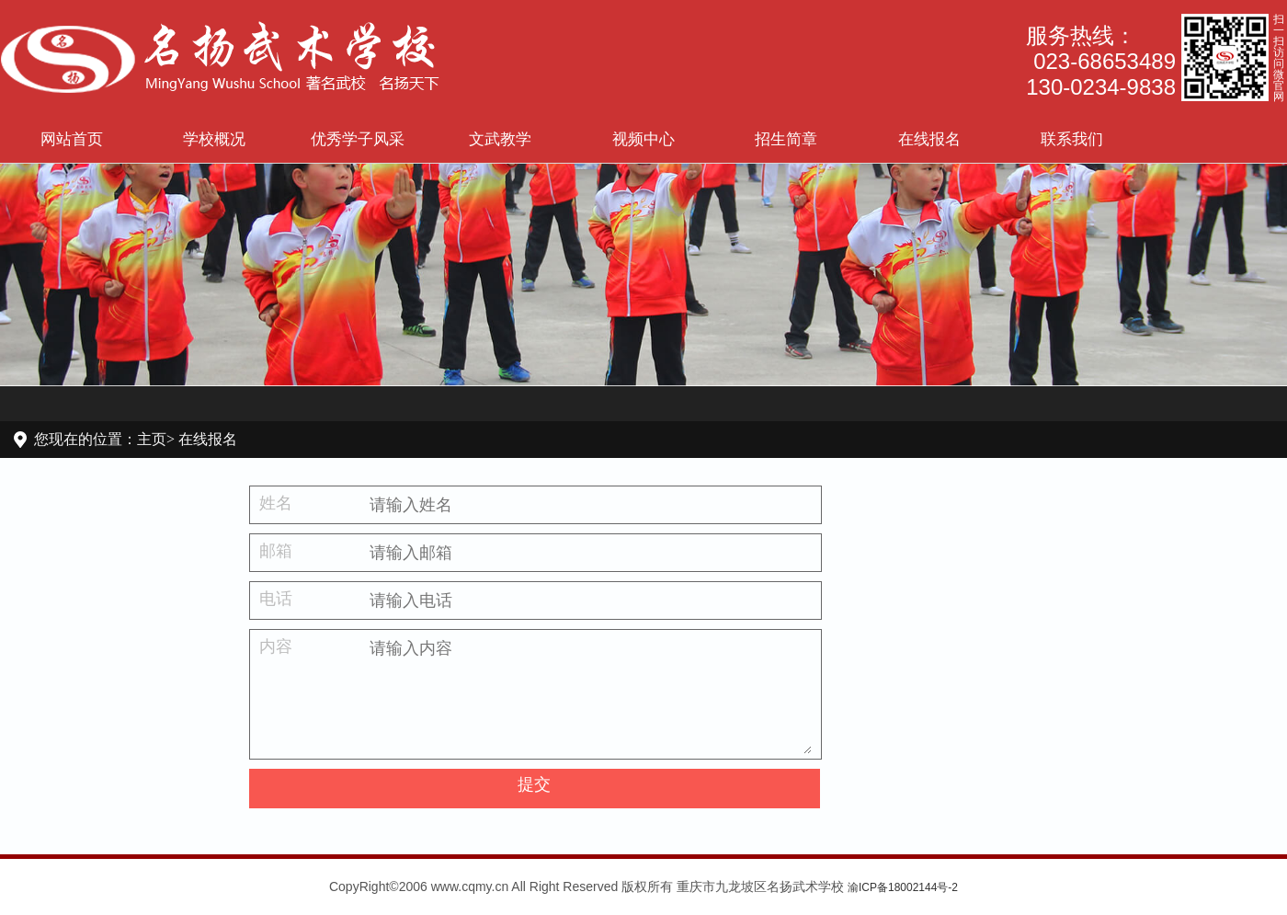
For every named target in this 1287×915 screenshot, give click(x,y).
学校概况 (214, 139)
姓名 (275, 503)
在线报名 (929, 139)
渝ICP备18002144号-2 (903, 887)
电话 (275, 598)
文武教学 (500, 139)
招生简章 (786, 139)
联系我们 (1072, 139)
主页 (151, 439)
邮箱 (275, 551)
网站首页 (71, 139)
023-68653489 (1104, 61)
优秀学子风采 (357, 139)
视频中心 (643, 139)
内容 (275, 646)
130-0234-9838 (1101, 86)
